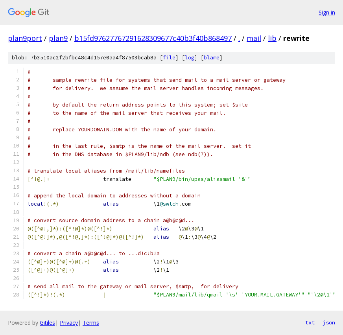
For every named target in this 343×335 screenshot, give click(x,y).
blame (211, 57)
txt (310, 322)
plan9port (25, 38)
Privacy (69, 322)
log (189, 57)
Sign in (327, 12)
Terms (91, 322)
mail (254, 38)
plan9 (58, 38)
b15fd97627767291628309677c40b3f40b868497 (153, 38)
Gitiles (47, 322)
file (169, 57)
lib (272, 38)
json (329, 322)
